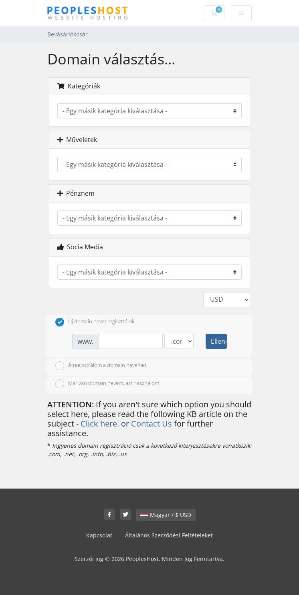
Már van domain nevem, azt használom (107, 383)
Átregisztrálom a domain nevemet (100, 365)
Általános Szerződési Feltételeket (169, 535)
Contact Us (151, 423)
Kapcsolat (99, 535)
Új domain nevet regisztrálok (94, 322)
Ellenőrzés (219, 341)
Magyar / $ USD (165, 515)
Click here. (100, 423)
